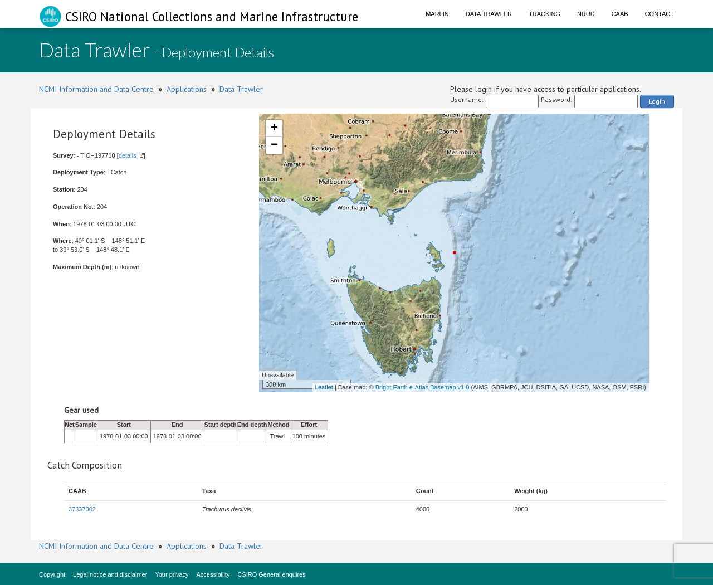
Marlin (437, 14)
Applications (187, 89)
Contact (659, 14)
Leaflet (324, 387)
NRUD (586, 14)
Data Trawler (489, 14)
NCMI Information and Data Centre (96, 89)
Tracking (544, 14)
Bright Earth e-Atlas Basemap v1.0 (422, 387)
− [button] (274, 145)
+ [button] (274, 128)
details (127, 155)
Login (657, 101)
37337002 (82, 509)
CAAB (620, 14)
